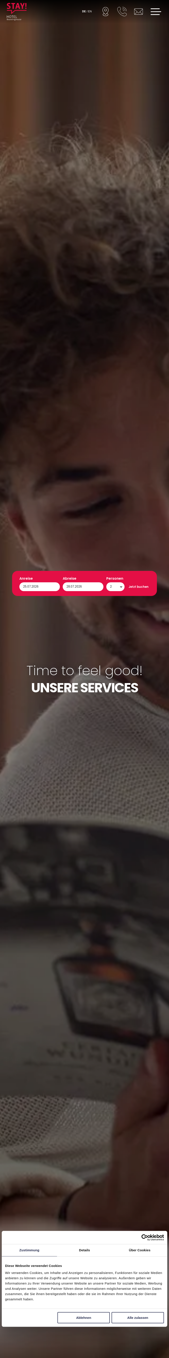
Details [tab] (84, 1250)
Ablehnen (83, 1318)
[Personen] (115, 1336)
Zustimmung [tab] (29, 1250)
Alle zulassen (137, 1318)
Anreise (26, 1328)
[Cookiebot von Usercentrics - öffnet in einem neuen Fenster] (144, 1237)
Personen (114, 1328)
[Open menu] (156, 12)
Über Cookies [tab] (140, 1250)
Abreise (69, 1328)
